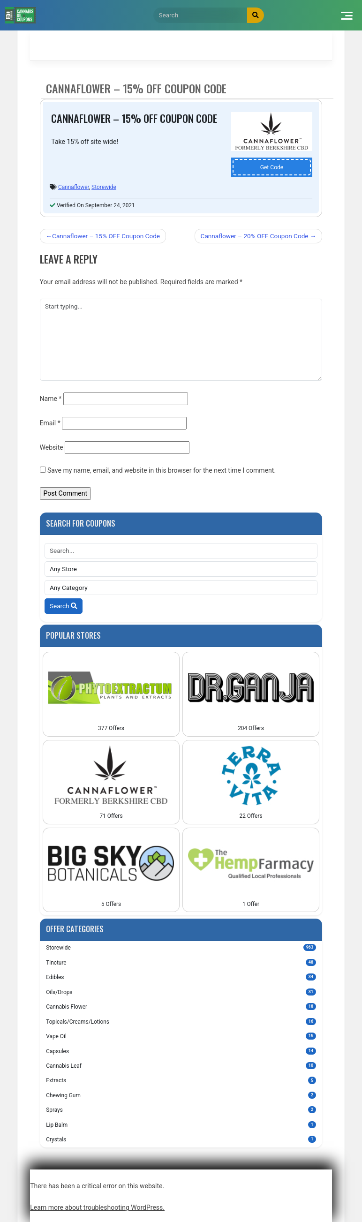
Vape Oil (181, 1036)
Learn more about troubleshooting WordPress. (97, 1207)
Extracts (181, 1080)
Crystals (181, 1139)
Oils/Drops (181, 992)
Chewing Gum (181, 1095)
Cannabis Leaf (181, 1065)
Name (51, 398)
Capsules (181, 1051)
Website (51, 447)
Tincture (181, 962)
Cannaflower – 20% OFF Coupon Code (255, 236)
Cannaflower (73, 187)
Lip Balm (181, 1124)
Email (50, 423)
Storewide (103, 187)
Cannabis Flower (181, 1006)
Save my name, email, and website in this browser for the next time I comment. (161, 470)
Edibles (181, 977)
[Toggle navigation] (346, 15)
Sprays (181, 1109)
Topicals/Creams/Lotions (181, 1021)
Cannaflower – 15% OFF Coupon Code (106, 236)
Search (63, 606)
